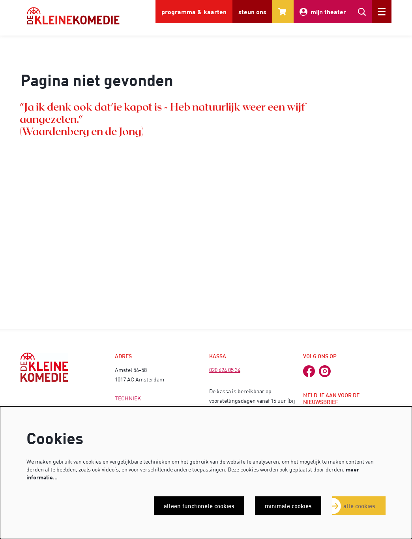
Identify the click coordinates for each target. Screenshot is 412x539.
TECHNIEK (128, 398)
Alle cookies (359, 505)
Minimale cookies (288, 505)
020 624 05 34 (224, 369)
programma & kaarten (194, 11)
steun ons (252, 11)
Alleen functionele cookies (199, 505)
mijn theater (323, 12)
